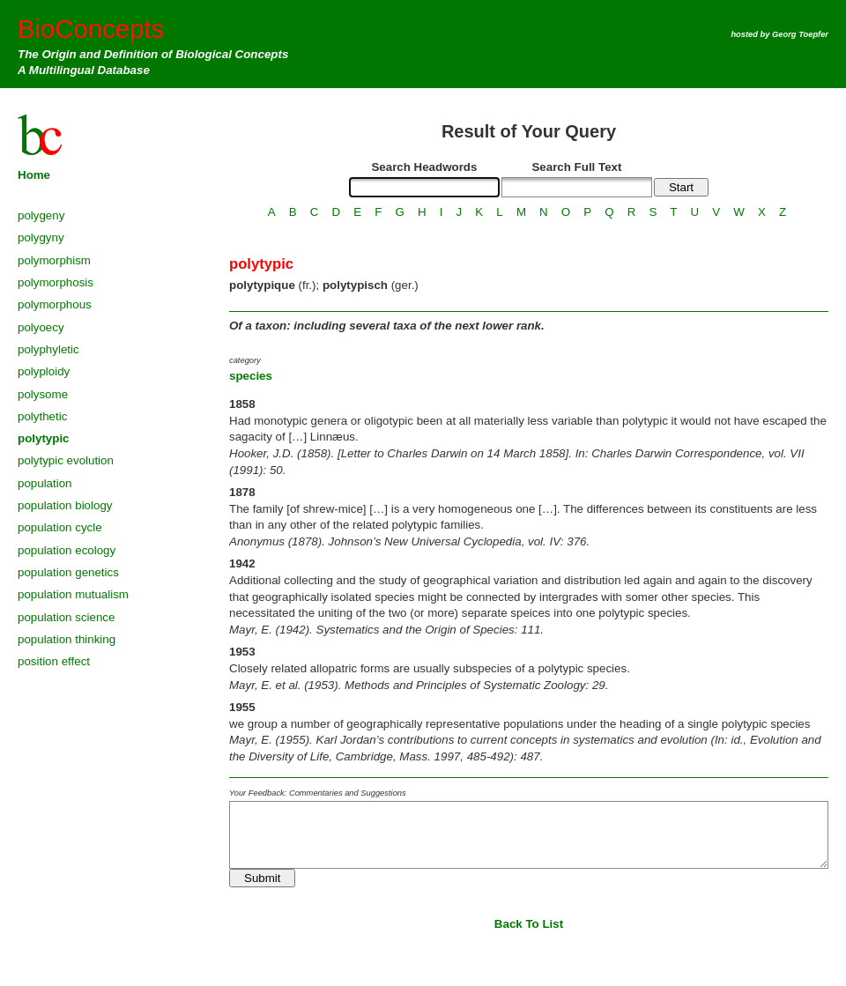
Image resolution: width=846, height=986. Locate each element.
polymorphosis (55, 282)
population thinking (66, 639)
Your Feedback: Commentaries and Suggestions (317, 793)
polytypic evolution (66, 460)
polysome (43, 394)
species (250, 375)
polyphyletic (48, 349)
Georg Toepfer (800, 34)
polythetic (42, 416)
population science (66, 617)
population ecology (66, 550)
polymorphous (55, 304)
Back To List (528, 923)
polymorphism (54, 260)
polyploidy (44, 371)
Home (34, 175)
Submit (262, 878)
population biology (65, 505)
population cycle (60, 527)
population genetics (68, 572)
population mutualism (73, 594)
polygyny (41, 237)
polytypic (44, 438)
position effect (54, 661)
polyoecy (41, 327)
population (45, 483)
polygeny (41, 215)
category (245, 360)
